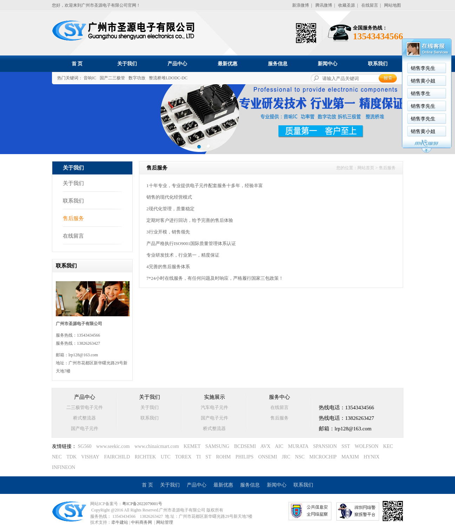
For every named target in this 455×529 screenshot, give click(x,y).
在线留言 (369, 5)
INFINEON (63, 467)
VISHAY (90, 456)
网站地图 (392, 5)
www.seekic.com (113, 446)
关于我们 (127, 63)
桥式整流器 (84, 418)
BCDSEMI (245, 446)
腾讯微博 (323, 5)
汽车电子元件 (214, 407)
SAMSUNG (217, 446)
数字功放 (136, 77)
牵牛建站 (119, 522)
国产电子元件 (84, 428)
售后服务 (73, 218)
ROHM (223, 456)
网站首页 (365, 167)
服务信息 (278, 63)
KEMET (192, 446)
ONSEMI (267, 456)
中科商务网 (141, 522)
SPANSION (325, 446)
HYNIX (372, 456)
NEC (57, 456)
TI (198, 456)
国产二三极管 (112, 77)
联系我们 (378, 63)
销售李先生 (423, 68)
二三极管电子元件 (84, 407)
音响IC (90, 77)
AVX (266, 446)
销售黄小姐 (423, 81)
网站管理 (164, 522)
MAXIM (350, 456)
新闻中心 (327, 63)
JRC (286, 456)
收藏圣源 (346, 5)
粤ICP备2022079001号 (142, 503)
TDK (71, 456)
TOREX (183, 456)
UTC (166, 456)
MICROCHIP (323, 456)
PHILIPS (244, 456)
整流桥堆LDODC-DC (168, 77)
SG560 (85, 446)
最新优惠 (227, 63)
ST (208, 456)
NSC (299, 456)
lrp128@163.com (83, 354)
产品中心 (177, 63)
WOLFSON (366, 446)
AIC (279, 446)
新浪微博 (300, 5)
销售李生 (420, 93)
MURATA (298, 446)
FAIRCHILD (117, 456)
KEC (388, 446)
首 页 (77, 63)
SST (346, 446)
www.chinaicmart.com (156, 446)
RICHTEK (145, 456)
